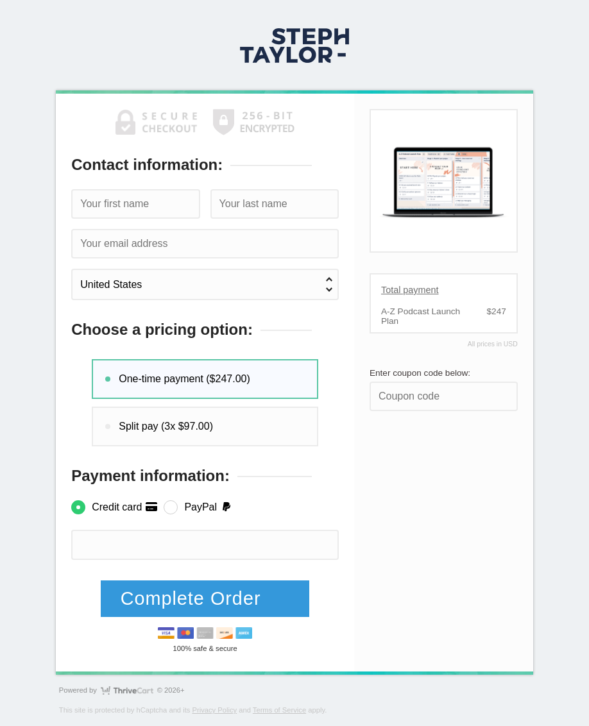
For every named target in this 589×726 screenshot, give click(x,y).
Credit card (125, 507)
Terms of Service (279, 710)
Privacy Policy (214, 710)
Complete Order (194, 598)
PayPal (208, 507)
